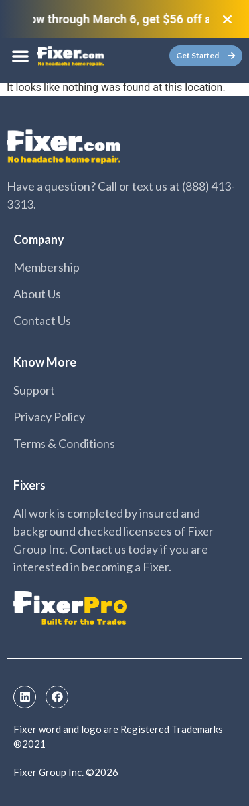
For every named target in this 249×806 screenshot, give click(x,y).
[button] (20, 56)
